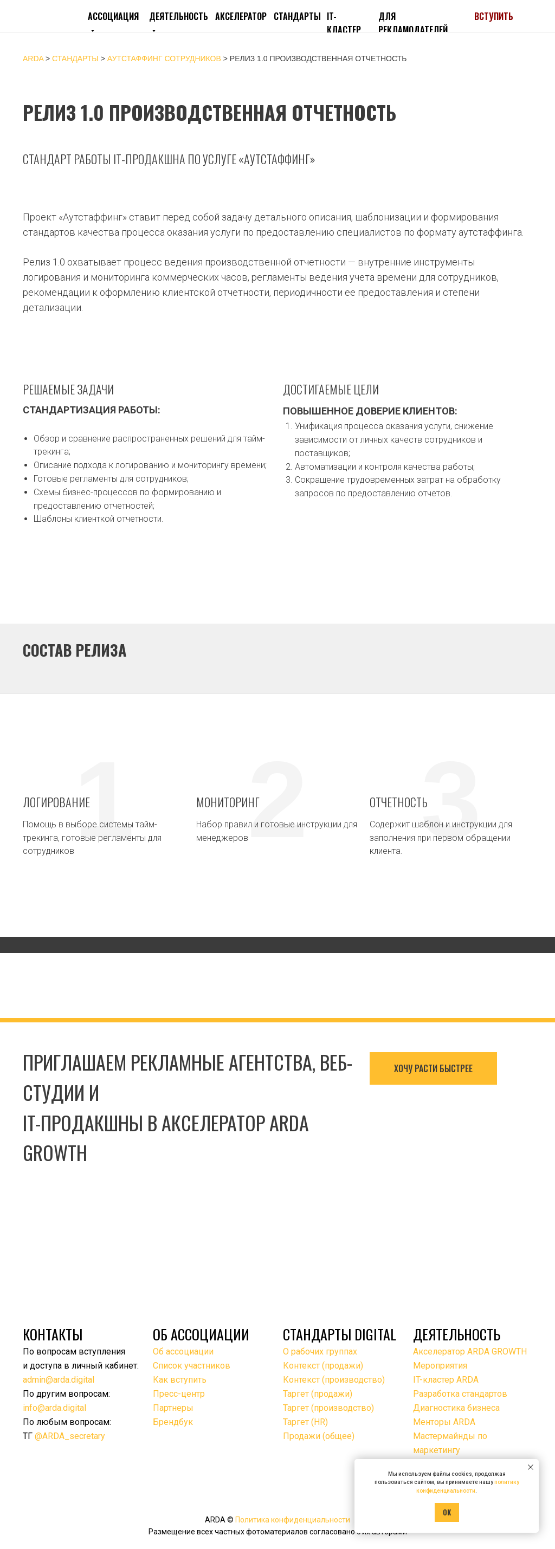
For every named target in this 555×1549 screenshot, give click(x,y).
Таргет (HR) (305, 1422)
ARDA (33, 58)
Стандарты (75, 58)
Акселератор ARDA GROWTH (470, 1351)
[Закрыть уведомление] (530, 1467)
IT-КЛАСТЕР (344, 23)
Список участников (191, 1365)
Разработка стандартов (460, 1394)
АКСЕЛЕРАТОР (241, 16)
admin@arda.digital (58, 1380)
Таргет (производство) (328, 1408)
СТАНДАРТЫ (297, 16)
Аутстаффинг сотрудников (165, 58)
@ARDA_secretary (70, 1436)
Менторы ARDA (444, 1422)
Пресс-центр (179, 1394)
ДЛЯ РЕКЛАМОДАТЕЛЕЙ (413, 23)
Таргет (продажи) (317, 1394)
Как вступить (179, 1380)
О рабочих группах (320, 1351)
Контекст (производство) (334, 1380)
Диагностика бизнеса (456, 1408)
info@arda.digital (54, 1408)
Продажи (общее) (318, 1436)
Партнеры (173, 1408)
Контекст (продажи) (323, 1365)
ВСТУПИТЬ (493, 16)
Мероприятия (440, 1365)
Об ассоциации (183, 1351)
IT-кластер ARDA (446, 1380)
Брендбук (173, 1422)
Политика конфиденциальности (292, 1519)
